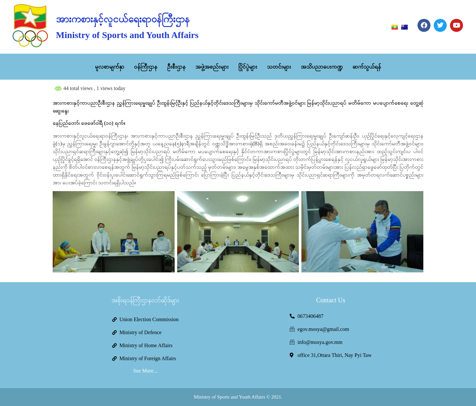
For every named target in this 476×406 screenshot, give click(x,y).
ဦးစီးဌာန (176, 66)
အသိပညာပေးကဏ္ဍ (322, 66)
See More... (145, 370)
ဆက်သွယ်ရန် (366, 66)
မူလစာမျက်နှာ (109, 66)
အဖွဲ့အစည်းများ (212, 66)
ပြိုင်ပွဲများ (247, 66)
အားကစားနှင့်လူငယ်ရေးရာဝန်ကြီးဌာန (123, 19)
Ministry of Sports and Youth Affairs (127, 35)
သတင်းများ (279, 66)
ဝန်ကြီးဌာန (145, 66)
